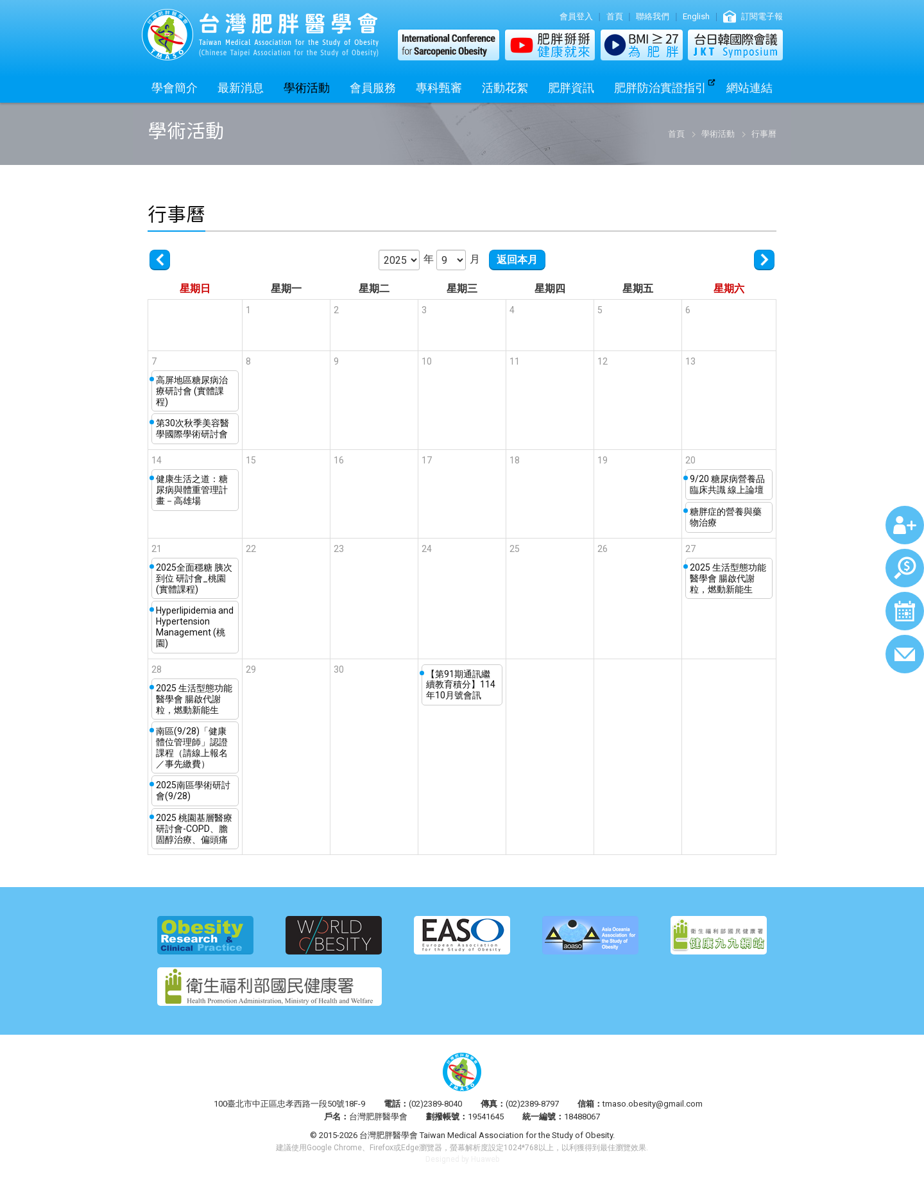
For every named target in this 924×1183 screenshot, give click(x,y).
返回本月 (517, 260)
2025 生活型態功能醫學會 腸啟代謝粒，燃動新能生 (728, 578)
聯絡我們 (652, 16)
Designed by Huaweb (462, 1159)
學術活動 (307, 87)
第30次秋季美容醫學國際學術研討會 (192, 428)
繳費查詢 (905, 568)
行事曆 (905, 611)
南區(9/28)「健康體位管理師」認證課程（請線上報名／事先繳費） (192, 747)
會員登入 (576, 16)
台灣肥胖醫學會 (260, 34)
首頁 (614, 16)
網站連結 (749, 87)
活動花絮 (505, 87)
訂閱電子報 (762, 16)
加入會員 (905, 525)
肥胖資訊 (571, 87)
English (696, 16)
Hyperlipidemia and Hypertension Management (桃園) (195, 626)
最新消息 (241, 87)
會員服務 (373, 87)
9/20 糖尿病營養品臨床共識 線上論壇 (727, 484)
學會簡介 (174, 87)
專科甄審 (439, 87)
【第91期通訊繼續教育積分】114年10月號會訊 (460, 685)
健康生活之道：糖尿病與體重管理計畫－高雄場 (192, 490)
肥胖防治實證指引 (660, 87)
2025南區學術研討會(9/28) (193, 790)
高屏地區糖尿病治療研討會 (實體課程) (192, 391)
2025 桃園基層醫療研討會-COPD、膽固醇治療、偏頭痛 (194, 829)
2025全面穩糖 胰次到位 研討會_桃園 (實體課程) (194, 578)
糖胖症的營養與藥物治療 (726, 517)
